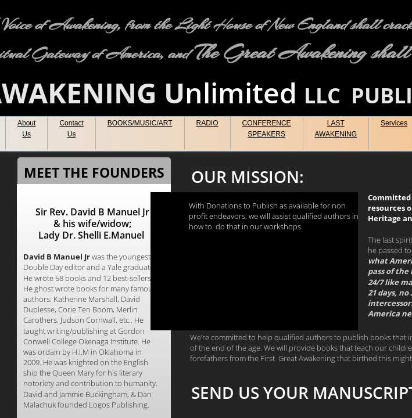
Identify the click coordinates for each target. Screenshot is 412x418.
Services (394, 123)
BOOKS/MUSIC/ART (140, 123)
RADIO (207, 123)
